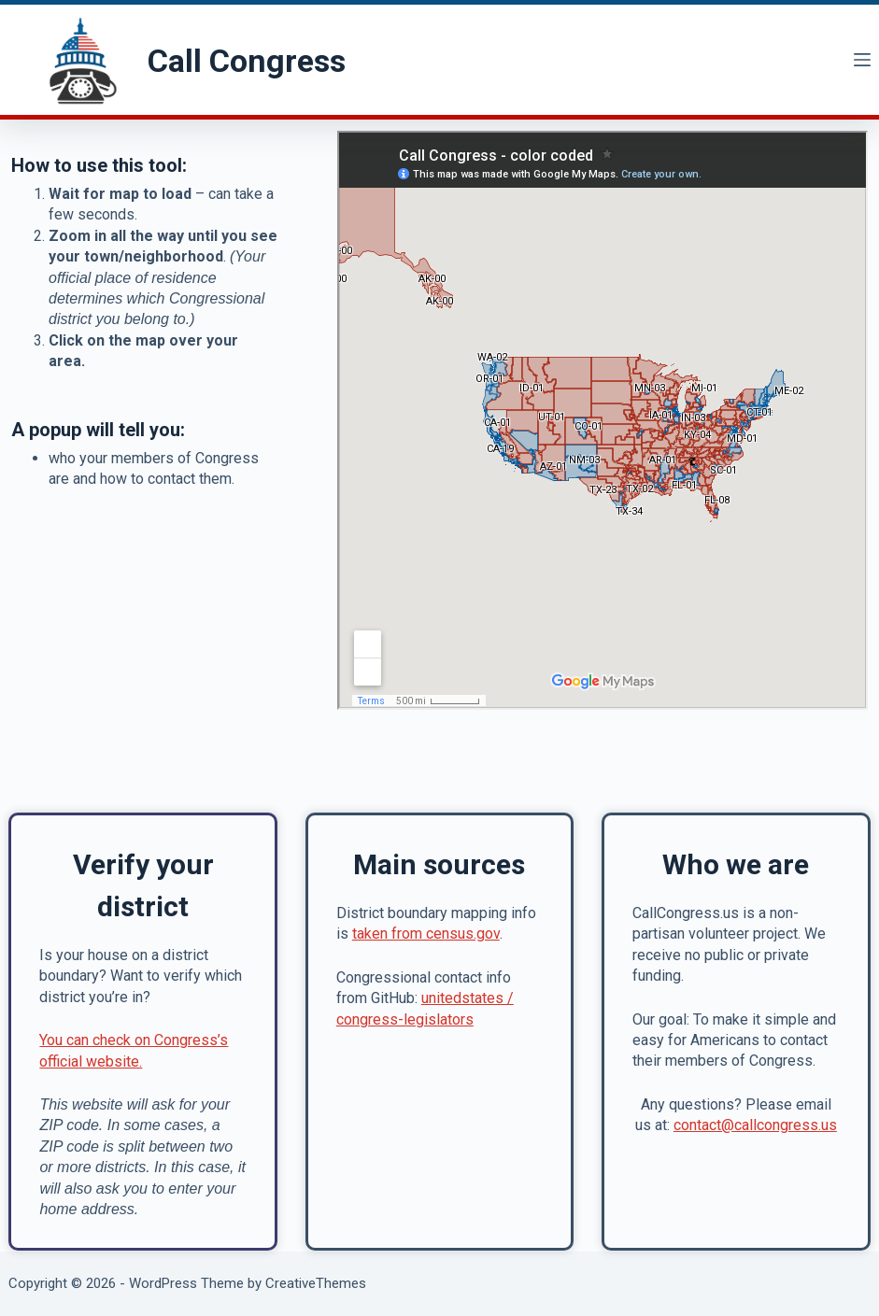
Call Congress (247, 60)
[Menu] (862, 59)
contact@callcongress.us (755, 1125)
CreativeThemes (315, 1283)
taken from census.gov (426, 933)
